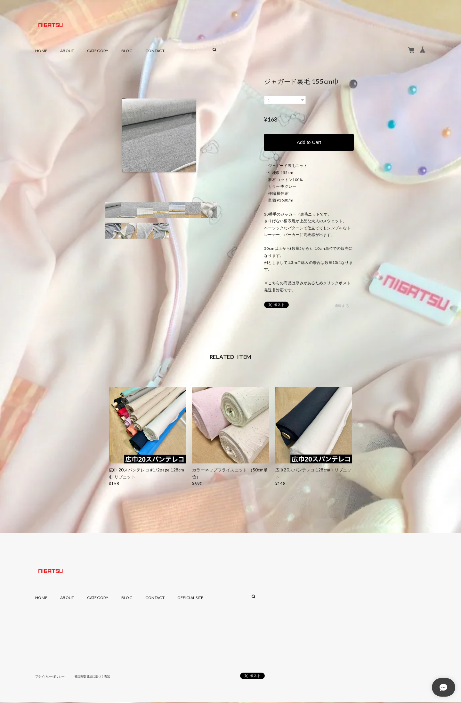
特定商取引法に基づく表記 (97, 677)
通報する (342, 306)
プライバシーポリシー (51, 677)
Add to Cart (309, 142)
